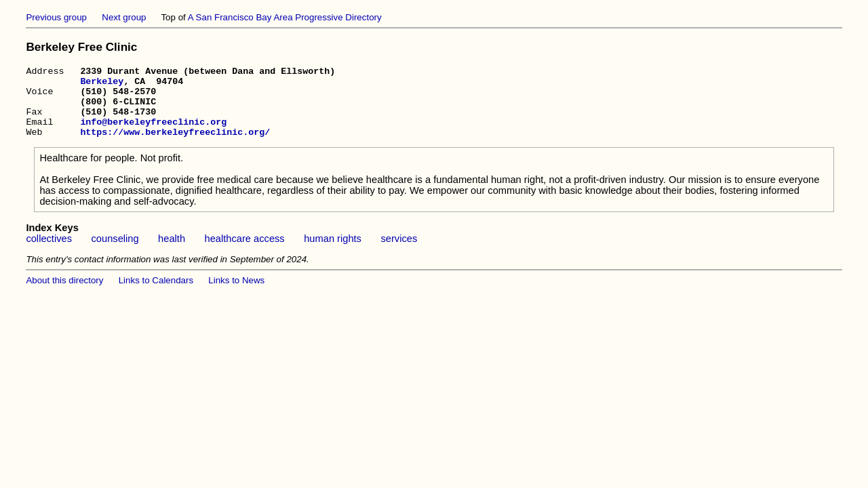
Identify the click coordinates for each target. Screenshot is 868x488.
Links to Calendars (156, 294)
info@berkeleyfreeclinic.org (153, 133)
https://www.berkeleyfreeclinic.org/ (175, 146)
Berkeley (101, 85)
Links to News (236, 294)
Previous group (56, 17)
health (171, 252)
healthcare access (245, 252)
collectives (49, 252)
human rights (332, 252)
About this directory (64, 294)
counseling (115, 252)
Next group (124, 17)
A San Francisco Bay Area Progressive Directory (285, 17)
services (398, 252)
